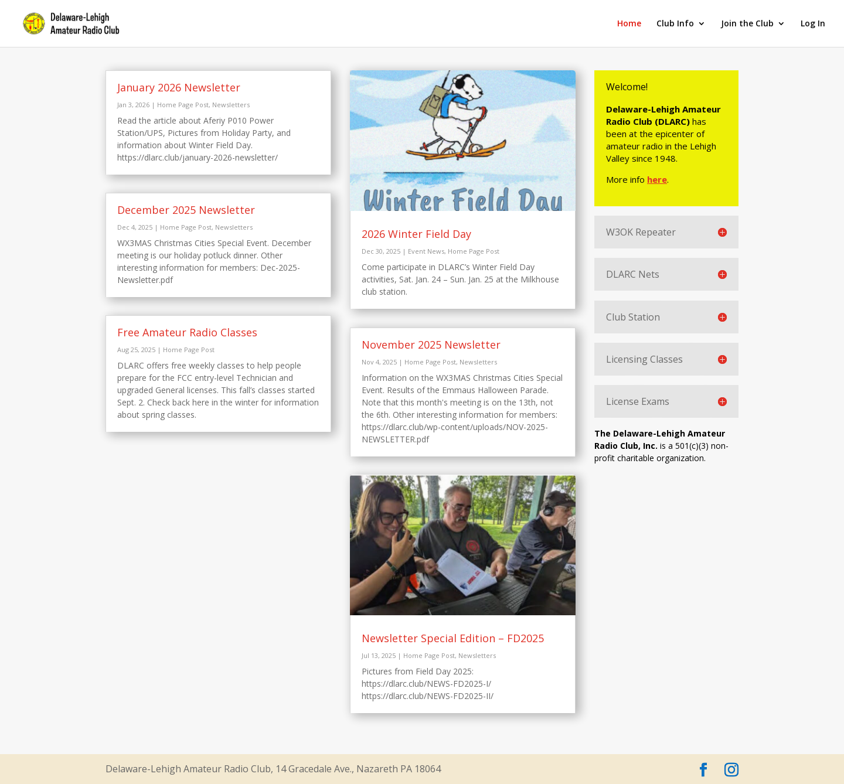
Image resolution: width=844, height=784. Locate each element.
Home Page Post (183, 104)
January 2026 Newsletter (178, 87)
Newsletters (231, 104)
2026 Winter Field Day (416, 234)
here (658, 179)
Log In (813, 24)
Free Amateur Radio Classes (187, 332)
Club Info (675, 24)
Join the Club (747, 24)
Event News (426, 251)
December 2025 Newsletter (186, 210)
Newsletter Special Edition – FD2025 (453, 638)
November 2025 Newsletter (431, 345)
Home (629, 24)
